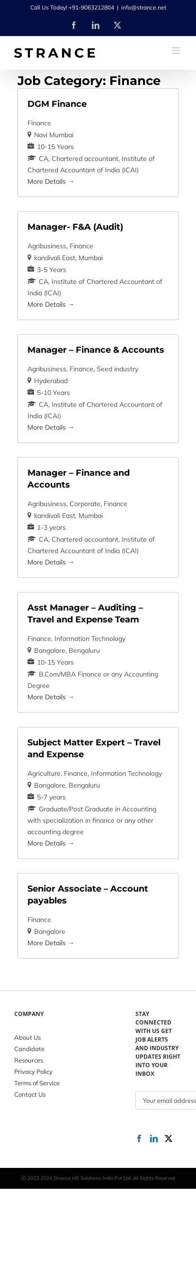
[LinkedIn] (154, 1138)
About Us (27, 1037)
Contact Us (29, 1094)
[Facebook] (139, 1138)
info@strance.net (143, 7)
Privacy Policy (33, 1071)
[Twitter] (168, 1138)
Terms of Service (37, 1083)
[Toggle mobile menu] (177, 51)
